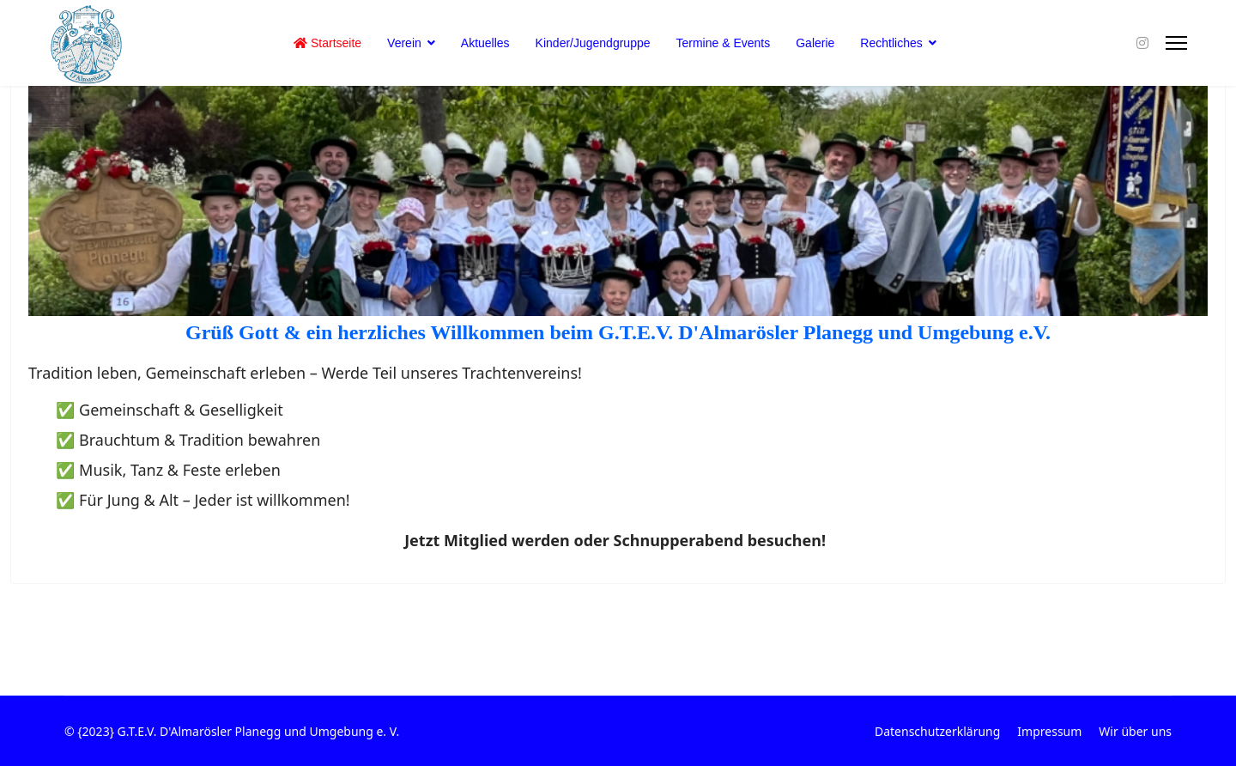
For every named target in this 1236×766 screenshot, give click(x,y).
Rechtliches (891, 43)
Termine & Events (723, 43)
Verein (404, 43)
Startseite (327, 43)
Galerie (815, 43)
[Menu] (1176, 43)
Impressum (1049, 731)
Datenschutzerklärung (937, 731)
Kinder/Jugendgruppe (593, 43)
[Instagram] (1142, 42)
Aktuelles (485, 43)
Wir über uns (1135, 731)
